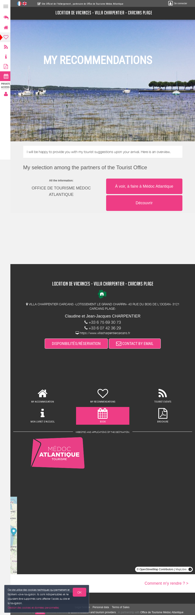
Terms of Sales (121, 607)
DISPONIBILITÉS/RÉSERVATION (77, 343)
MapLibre (181, 569)
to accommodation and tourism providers (93, 612)
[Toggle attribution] (190, 569)
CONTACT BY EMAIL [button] (135, 343)
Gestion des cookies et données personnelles (33, 607)
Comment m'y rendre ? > (166, 583)
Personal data (101, 607)
